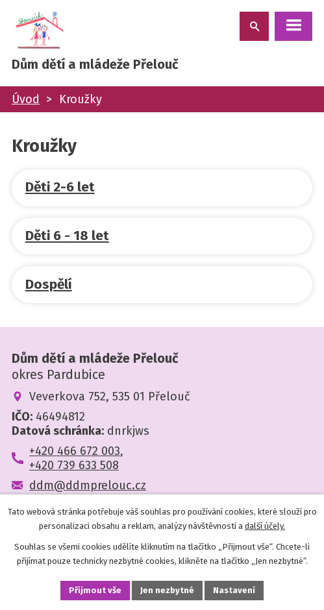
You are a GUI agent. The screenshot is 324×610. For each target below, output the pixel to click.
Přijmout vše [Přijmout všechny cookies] (95, 590)
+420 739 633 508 (74, 465)
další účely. (265, 526)
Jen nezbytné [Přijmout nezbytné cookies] (167, 590)
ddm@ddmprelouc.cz (87, 485)
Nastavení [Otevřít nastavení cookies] (234, 590)
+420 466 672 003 (74, 451)
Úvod (26, 99)
